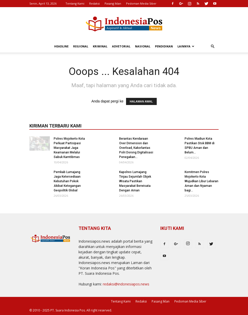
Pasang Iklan (113, 3)
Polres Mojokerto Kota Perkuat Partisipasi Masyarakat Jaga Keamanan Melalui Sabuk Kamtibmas (69, 148)
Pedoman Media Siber (141, 3)
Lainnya (185, 46)
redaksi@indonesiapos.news (126, 284)
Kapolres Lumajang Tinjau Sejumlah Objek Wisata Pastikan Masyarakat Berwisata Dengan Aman (135, 181)
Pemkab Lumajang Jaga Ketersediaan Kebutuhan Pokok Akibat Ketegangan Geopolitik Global (67, 181)
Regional (80, 46)
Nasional (142, 46)
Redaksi (94, 3)
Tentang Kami (74, 3)
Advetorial (121, 46)
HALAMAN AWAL (141, 101)
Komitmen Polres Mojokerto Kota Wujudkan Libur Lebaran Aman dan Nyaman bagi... (201, 181)
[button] (212, 46)
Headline (61, 46)
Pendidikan (164, 46)
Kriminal (100, 46)
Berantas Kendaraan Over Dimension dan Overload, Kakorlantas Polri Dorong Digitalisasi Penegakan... (136, 148)
